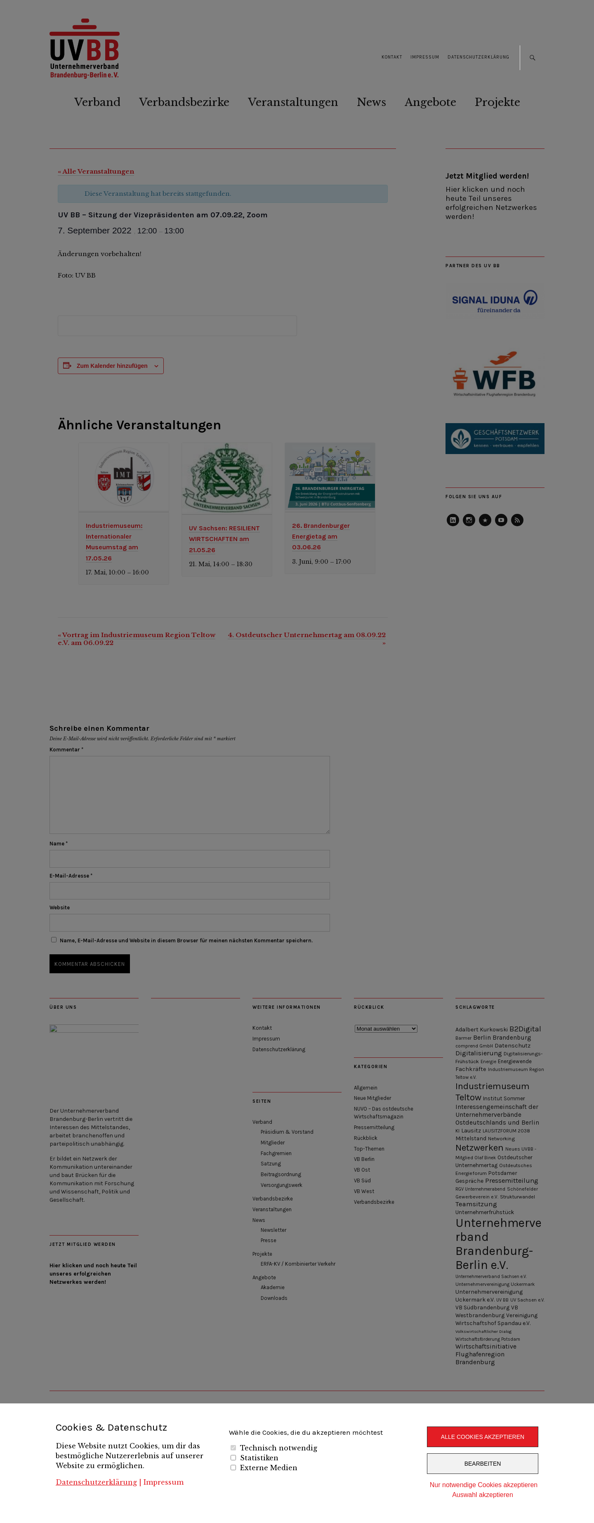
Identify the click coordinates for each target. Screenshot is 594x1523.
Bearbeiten (482, 1463)
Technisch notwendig (278, 1448)
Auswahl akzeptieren (482, 1494)
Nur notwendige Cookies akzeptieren (483, 1484)
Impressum (164, 1482)
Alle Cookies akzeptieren (482, 1437)
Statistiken (259, 1458)
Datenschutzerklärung (96, 1482)
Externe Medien (268, 1468)
